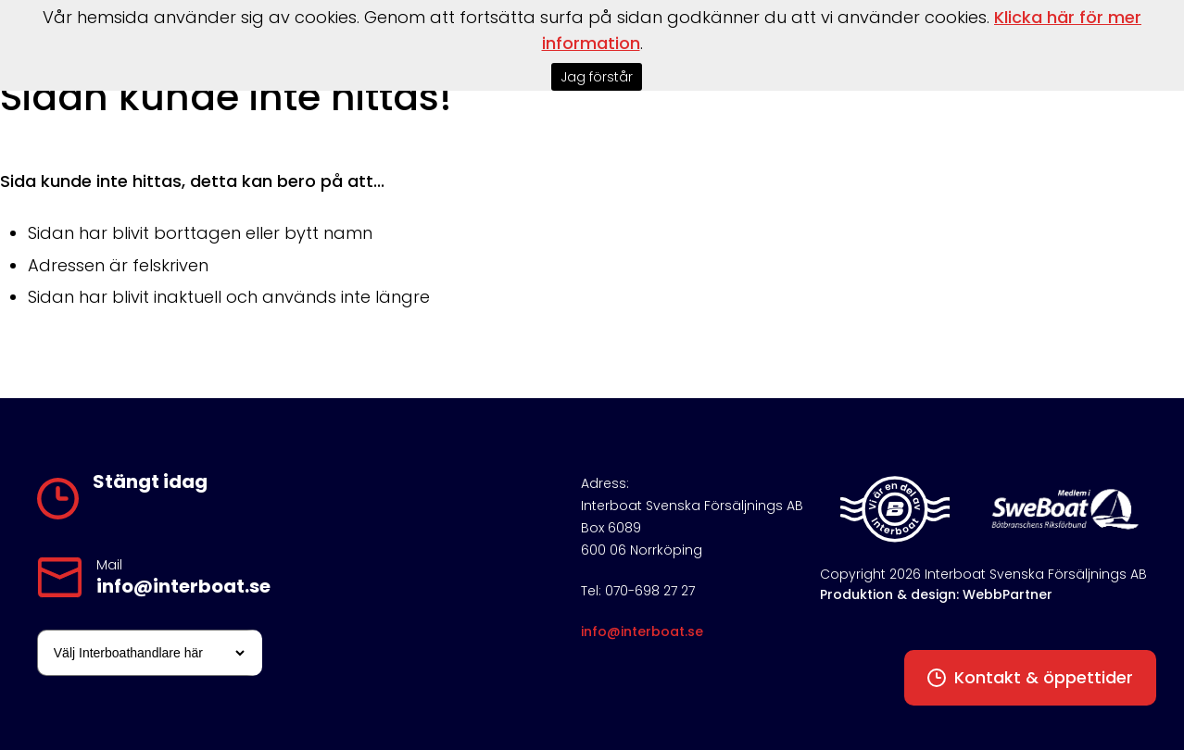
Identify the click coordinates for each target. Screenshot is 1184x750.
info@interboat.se (183, 586)
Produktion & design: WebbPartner (936, 594)
